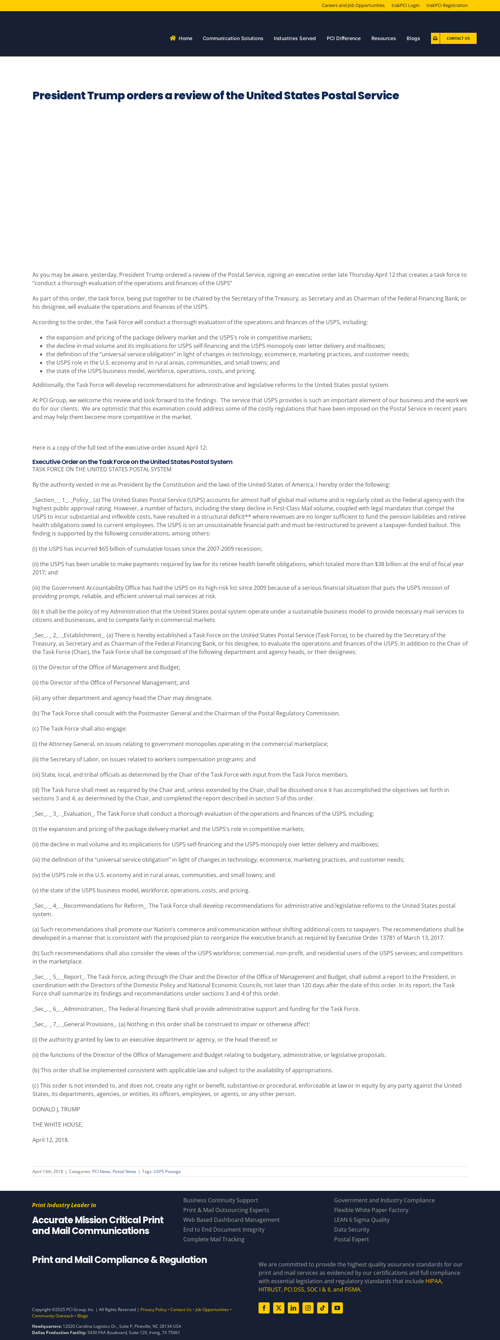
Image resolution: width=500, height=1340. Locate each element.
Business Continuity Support (220, 1200)
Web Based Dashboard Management (231, 1220)
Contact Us (181, 1309)
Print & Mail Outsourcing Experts (226, 1210)
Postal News (124, 1171)
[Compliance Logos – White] (136, 1278)
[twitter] (278, 1308)
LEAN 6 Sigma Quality (362, 1220)
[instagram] (308, 1308)
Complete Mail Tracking (214, 1239)
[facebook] (264, 1308)
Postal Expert (351, 1239)
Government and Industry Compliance (384, 1200)
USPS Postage (167, 1171)
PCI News (101, 1171)
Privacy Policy (153, 1309)
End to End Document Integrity (223, 1229)
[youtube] (337, 1308)
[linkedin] (293, 1308)
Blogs (82, 1316)
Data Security (351, 1229)
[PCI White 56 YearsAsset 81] (78, 19)
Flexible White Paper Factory (371, 1210)
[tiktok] (322, 1308)
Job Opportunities (212, 1309)
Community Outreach (53, 1316)
